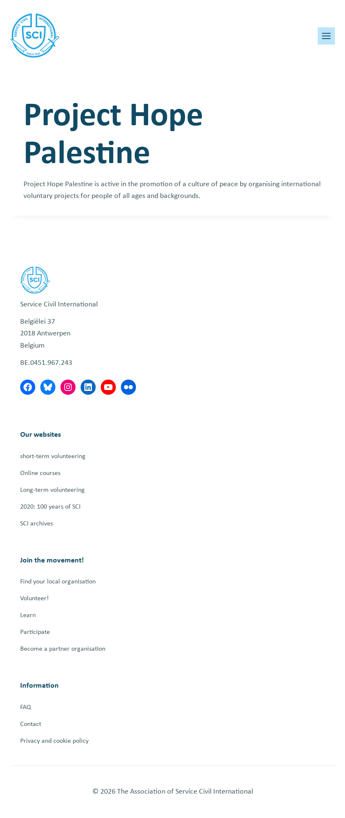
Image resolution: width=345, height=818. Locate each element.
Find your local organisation (58, 581)
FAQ (25, 707)
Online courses (40, 473)
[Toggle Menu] (326, 36)
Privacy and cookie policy (54, 741)
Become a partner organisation (62, 649)
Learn (28, 615)
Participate (35, 632)
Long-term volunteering (52, 490)
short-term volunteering (53, 456)
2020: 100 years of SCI (50, 507)
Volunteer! (34, 598)
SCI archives (36, 523)
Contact (30, 724)
